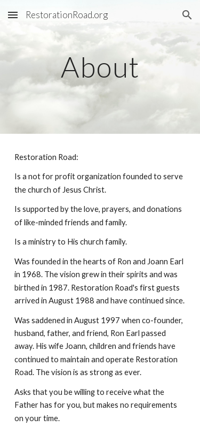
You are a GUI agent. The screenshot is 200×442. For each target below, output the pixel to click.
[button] (13, 14)
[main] (100, 66)
